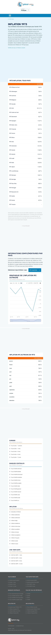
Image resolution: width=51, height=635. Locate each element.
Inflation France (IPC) (13, 613)
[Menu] (10, 15)
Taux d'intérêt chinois (14, 480)
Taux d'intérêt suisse (14, 497)
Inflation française (14, 538)
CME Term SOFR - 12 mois (15, 563)
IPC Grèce (12, 137)
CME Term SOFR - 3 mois (15, 558)
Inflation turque (13, 543)
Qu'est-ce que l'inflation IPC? (15, 607)
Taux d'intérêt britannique (15, 474)
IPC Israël (11, 158)
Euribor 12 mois (12, 586)
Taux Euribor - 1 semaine (15, 445)
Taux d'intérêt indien (14, 486)
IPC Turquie (12, 204)
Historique (11, 19)
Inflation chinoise (14, 532)
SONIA (28, 597)
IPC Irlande (12, 150)
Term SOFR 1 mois (30, 584)
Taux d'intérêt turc (14, 500)
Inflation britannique (14, 526)
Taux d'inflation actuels (31, 607)
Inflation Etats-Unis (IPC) (14, 611)
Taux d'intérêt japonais (15, 489)
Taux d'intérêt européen (15, 483)
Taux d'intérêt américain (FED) (15, 595)
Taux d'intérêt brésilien (15, 471)
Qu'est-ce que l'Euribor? (13, 580)
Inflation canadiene (14, 529)
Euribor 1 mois (12, 582)
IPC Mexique (12, 175)
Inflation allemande (14, 514)
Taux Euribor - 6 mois (14, 454)
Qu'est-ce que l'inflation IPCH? (33, 609)
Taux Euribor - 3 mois (14, 451)
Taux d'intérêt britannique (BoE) (15, 597)
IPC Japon (12, 166)
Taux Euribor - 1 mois (14, 448)
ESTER (28, 595)
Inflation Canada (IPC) (13, 609)
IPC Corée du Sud (14, 112)
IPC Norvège (12, 179)
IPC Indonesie (13, 145)
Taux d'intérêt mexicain (15, 491)
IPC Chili (11, 108)
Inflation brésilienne (14, 523)
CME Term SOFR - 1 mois (15, 555)
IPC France (12, 133)
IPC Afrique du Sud (14, 87)
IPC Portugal (12, 187)
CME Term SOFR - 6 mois (15, 560)
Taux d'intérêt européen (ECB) (15, 599)
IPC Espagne (12, 120)
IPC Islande (12, 154)
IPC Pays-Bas (13, 183)
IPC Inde (11, 141)
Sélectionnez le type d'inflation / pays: (17, 270)
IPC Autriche (12, 95)
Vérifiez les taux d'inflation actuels (16, 47)
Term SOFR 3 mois (30, 586)
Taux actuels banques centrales (15, 593)
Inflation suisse (13, 540)
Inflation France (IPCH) (31, 613)
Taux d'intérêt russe (14, 494)
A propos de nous (19, 625)
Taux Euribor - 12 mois (15, 457)
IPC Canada (12, 104)
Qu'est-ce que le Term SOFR (32, 582)
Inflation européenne (14, 535)
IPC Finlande (12, 129)
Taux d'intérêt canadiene (15, 477)
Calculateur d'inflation (15, 511)
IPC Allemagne (13, 91)
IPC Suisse (12, 200)
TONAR (28, 599)
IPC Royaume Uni (13, 192)
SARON (28, 593)
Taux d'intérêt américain (15, 468)
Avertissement (11, 625)
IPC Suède (12, 196)
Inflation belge (13, 520)
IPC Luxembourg (13, 171)
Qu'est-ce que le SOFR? (31, 580)
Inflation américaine (14, 517)
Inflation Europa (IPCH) (31, 611)
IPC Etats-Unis (13, 125)
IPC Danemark (13, 116)
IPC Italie (11, 162)
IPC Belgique (12, 99)
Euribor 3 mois (12, 584)
